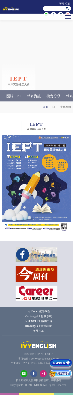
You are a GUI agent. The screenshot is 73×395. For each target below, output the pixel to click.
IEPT (55, 106)
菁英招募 (64, 3)
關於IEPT (13, 96)
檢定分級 (54, 96)
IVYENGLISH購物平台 (38, 321)
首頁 (45, 106)
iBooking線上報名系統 (38, 316)
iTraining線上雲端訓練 (38, 325)
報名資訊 (34, 96)
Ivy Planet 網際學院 (38, 311)
